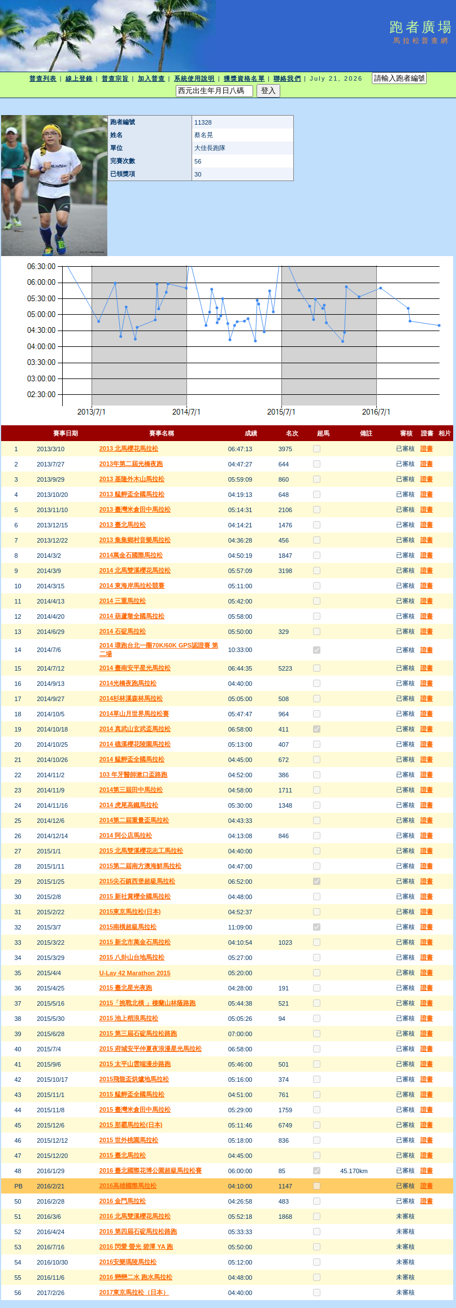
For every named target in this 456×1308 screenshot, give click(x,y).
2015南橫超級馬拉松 (128, 926)
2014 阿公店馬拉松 (126, 835)
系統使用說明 (194, 78)
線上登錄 (79, 78)
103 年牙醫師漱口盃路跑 (133, 774)
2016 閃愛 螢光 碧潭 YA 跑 (136, 1246)
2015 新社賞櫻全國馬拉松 (135, 896)
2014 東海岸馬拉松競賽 (132, 585)
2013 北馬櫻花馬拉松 (129, 448)
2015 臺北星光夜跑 (126, 987)
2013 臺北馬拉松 (122, 524)
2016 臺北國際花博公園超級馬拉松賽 (150, 1170)
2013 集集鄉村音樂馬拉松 (135, 539)
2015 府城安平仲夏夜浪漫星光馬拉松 (150, 1048)
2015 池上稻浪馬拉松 (129, 1018)
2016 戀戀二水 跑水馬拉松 (136, 1277)
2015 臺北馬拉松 (122, 1155)
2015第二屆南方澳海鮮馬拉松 (140, 865)
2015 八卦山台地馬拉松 (132, 957)
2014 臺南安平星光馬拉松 (135, 667)
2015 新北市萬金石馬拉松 (135, 942)
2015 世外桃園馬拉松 (129, 1140)
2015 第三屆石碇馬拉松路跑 (138, 1033)
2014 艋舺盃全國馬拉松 (132, 759)
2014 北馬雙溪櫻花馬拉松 (135, 570)
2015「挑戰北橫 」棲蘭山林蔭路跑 (147, 1002)
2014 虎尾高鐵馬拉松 (129, 804)
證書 (426, 448)
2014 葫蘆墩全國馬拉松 (132, 616)
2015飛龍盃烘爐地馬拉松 (134, 1079)
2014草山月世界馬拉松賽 (134, 713)
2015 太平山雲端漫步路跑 (135, 1063)
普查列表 (43, 78)
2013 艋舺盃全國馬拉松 (132, 494)
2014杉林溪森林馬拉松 (131, 698)
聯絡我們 (287, 78)
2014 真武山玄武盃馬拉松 (135, 728)
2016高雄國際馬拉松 (128, 1185)
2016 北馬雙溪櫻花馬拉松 (135, 1216)
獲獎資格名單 (244, 78)
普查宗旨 (115, 78)
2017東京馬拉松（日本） (134, 1292)
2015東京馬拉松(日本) (130, 911)
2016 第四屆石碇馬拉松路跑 (138, 1231)
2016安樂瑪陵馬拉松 (128, 1261)
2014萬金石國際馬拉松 (131, 555)
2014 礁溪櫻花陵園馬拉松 (135, 744)
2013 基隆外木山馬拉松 (132, 478)
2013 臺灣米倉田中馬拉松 (135, 509)
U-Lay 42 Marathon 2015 (135, 973)
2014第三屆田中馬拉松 (131, 789)
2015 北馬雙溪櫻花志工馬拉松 (141, 850)
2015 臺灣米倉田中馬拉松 (135, 1109)
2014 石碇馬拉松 (122, 631)
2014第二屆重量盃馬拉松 (134, 820)
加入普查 (151, 78)
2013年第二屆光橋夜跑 (131, 463)
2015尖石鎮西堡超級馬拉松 (137, 881)
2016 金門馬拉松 (122, 1200)
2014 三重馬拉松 (122, 600)
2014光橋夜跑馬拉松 (128, 683)
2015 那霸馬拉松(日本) (131, 1124)
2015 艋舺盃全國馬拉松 (132, 1094)
